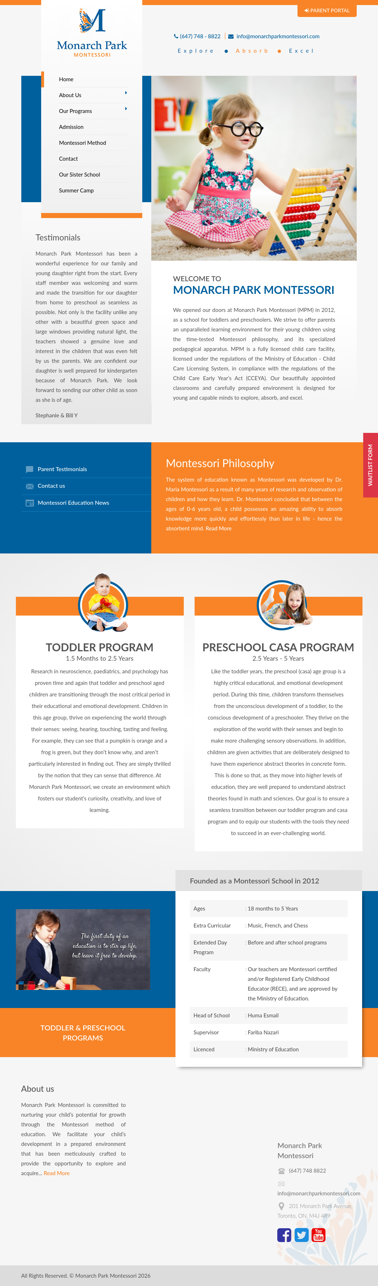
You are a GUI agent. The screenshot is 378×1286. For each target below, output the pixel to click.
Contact (68, 158)
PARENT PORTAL (327, 10)
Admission (71, 126)
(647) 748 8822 (307, 1170)
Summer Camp (76, 190)
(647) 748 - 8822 (197, 36)
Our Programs (75, 111)
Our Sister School (79, 174)
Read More (218, 528)
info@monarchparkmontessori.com (274, 36)
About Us (70, 95)
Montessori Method (82, 142)
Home (66, 79)
